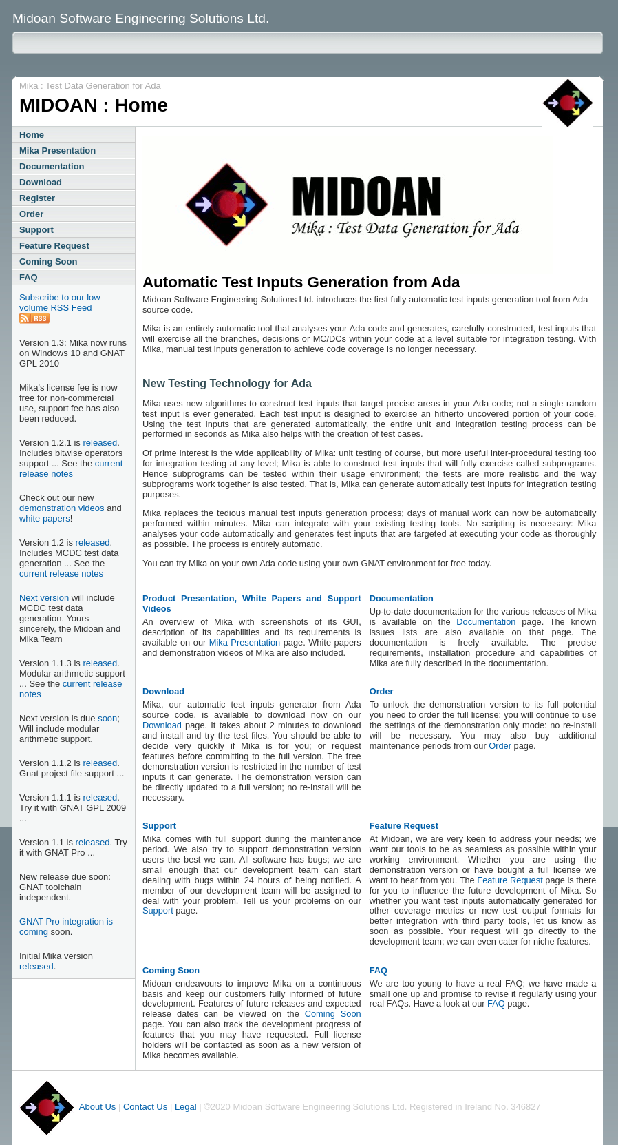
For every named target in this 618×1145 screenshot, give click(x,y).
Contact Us (145, 1107)
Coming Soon (48, 261)
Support (36, 230)
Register (37, 198)
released (100, 442)
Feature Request (54, 245)
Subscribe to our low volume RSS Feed (59, 302)
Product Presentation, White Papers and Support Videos (251, 603)
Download (40, 182)
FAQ (28, 277)
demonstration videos (62, 508)
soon (107, 718)
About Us (97, 1107)
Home (31, 135)
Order (31, 214)
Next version (44, 597)
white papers (44, 518)
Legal (186, 1107)
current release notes (70, 468)
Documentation (52, 166)
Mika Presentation (57, 150)
